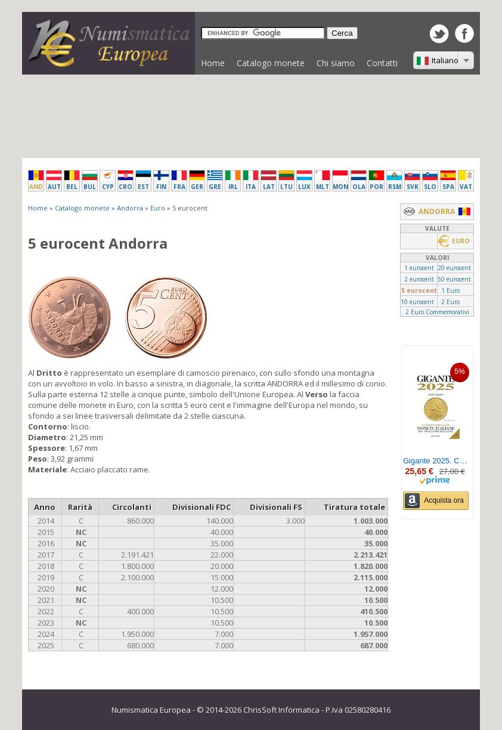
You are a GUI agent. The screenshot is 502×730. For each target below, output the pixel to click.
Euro (157, 207)
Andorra (130, 207)
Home (213, 63)
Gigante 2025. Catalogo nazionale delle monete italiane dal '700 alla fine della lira (436, 461)
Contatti (382, 63)
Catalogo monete (268, 66)
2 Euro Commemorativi (437, 312)
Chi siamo (336, 63)
